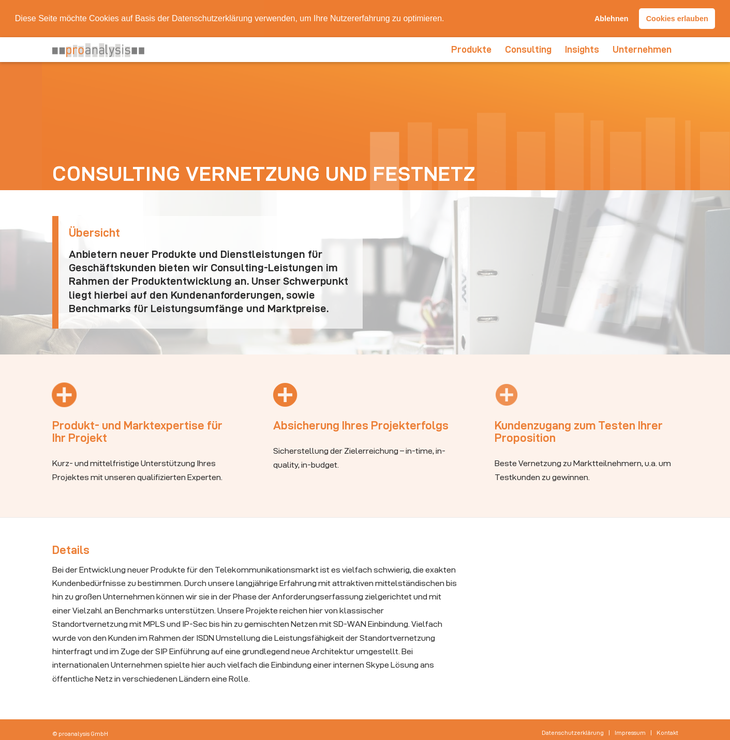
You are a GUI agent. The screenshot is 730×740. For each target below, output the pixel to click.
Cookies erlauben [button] (677, 18)
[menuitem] (471, 49)
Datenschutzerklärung (212, 18)
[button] (448, 19)
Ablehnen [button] (611, 18)
